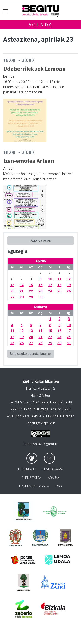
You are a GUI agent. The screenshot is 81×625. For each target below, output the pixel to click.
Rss (59, 486)
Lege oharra (53, 469)
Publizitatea (31, 478)
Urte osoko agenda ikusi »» (30, 354)
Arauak (54, 478)
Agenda (41, 24)
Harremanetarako (34, 486)
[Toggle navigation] (6, 11)
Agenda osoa (41, 240)
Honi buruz (27, 469)
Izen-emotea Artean (28, 160)
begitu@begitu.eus (41, 423)
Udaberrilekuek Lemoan (34, 68)
